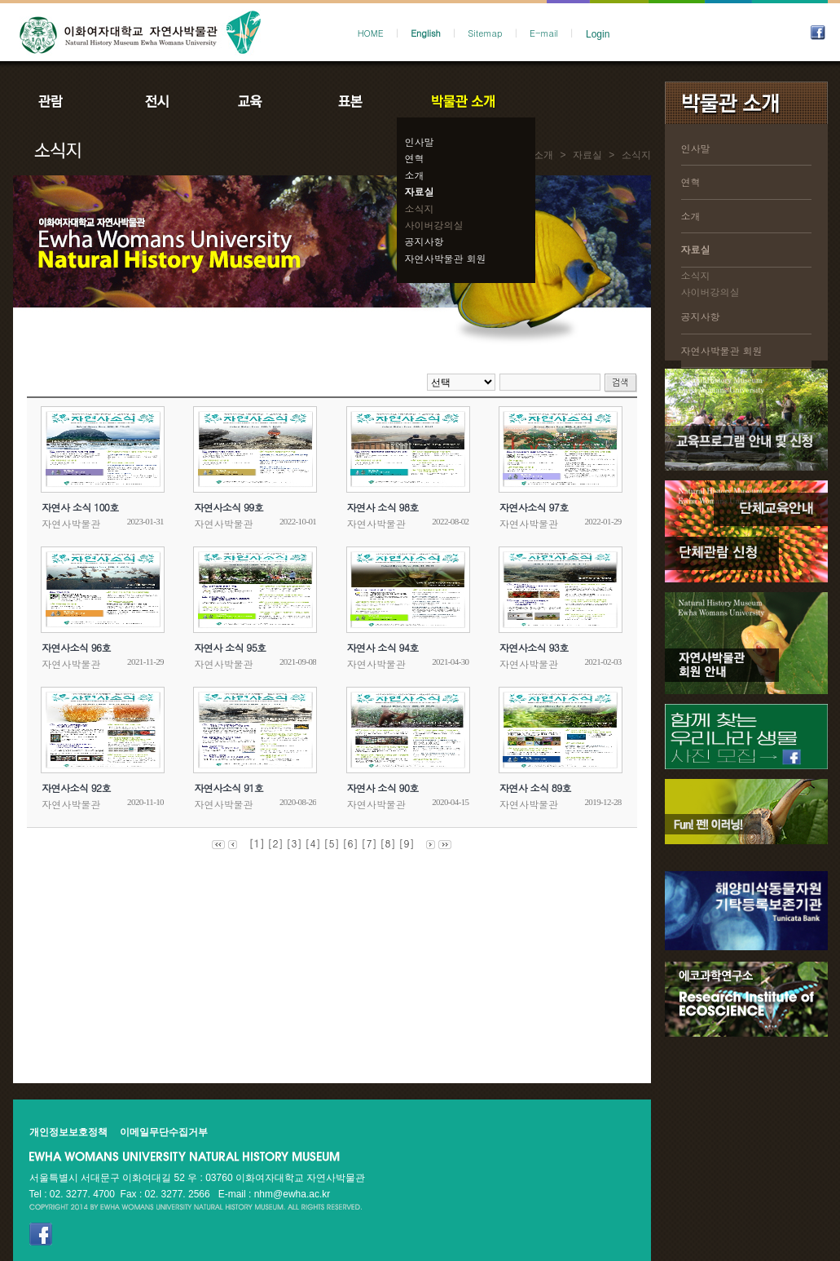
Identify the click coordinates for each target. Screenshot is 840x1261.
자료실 (419, 191)
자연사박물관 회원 (445, 258)
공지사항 (424, 241)
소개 (414, 175)
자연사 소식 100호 (80, 507)
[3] (293, 843)
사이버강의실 (434, 225)
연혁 (414, 158)
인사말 (419, 141)
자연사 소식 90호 (383, 787)
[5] (332, 843)
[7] (369, 843)
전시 (157, 101)
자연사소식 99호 (228, 507)
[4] (312, 843)
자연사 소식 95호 (230, 647)
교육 (253, 101)
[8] (388, 843)
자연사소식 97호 (534, 507)
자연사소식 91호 (228, 787)
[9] (407, 843)
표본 (349, 101)
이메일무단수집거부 (164, 1132)
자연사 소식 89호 (535, 787)
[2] (275, 843)
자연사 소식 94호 (383, 647)
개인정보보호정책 (68, 1132)
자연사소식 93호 (534, 647)
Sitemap (485, 33)
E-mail (544, 33)
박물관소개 (462, 101)
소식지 (419, 208)
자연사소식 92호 (76, 787)
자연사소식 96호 (76, 647)
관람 (61, 101)
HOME (371, 33)
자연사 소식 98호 (383, 507)
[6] (350, 843)
